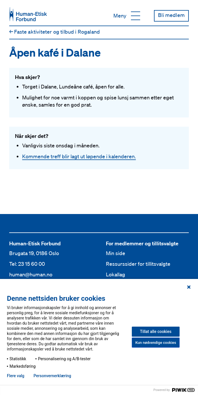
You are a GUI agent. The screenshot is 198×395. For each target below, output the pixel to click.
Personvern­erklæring (52, 375)
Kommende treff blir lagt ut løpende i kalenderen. (79, 156)
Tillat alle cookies (155, 331)
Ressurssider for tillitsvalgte (138, 264)
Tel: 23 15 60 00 (27, 264)
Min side (115, 253)
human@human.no (30, 274)
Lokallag (115, 274)
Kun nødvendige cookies (155, 342)
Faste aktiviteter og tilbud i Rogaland (54, 31)
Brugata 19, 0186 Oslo (34, 253)
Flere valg (15, 375)
